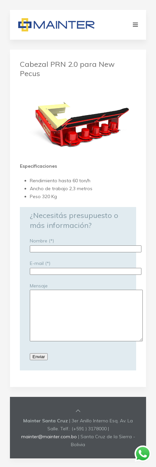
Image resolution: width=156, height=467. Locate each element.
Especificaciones (38, 166)
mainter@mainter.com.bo (49, 446)
